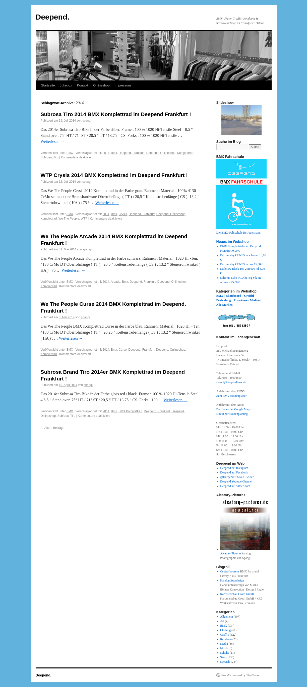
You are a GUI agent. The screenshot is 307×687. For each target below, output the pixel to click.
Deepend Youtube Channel (236, 481)
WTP (84, 218)
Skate (223, 657)
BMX (70, 153)
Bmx (114, 153)
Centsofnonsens (229, 571)
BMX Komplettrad (130, 411)
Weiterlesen (53, 141)
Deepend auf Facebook (234, 472)
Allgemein (226, 616)
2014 (106, 153)
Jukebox (66, 85)
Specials (225, 661)
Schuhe (224, 652)
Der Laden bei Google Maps (233, 409)
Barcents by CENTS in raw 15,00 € (241, 264)
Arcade (115, 281)
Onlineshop (101, 85)
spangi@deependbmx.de (231, 382)
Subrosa (46, 157)
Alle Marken (224, 305)
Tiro (55, 157)
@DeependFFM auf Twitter (237, 477)
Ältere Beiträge (53, 428)
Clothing (225, 630)
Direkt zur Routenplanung (232, 414)
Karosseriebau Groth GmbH (237, 594)
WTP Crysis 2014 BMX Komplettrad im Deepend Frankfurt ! (114, 175)
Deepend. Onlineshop (160, 153)
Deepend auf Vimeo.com (235, 486)
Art (222, 621)
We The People (68, 218)
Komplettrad (185, 153)
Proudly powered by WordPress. (240, 675)
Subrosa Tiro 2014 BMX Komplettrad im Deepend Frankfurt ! (116, 114)
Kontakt (82, 85)
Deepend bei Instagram (234, 468)
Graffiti (249, 296)
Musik (224, 648)
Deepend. (53, 17)
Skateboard (233, 296)
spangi (86, 120)
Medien (255, 300)
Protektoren (241, 300)
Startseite (48, 85)
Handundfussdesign (232, 580)
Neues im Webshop (232, 242)
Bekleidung (223, 300)
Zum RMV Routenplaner (231, 396)
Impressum (123, 85)
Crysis (123, 214)
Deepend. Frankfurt (132, 153)
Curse (123, 349)
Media (224, 643)
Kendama (226, 639)
